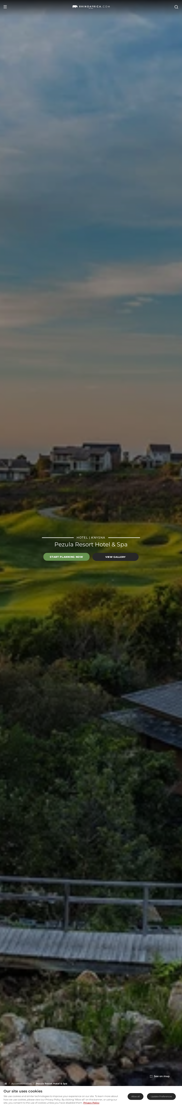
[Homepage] (5, 1083)
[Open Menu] (5, 6)
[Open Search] (176, 6)
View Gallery (115, 556)
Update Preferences (161, 1096)
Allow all (135, 1096)
